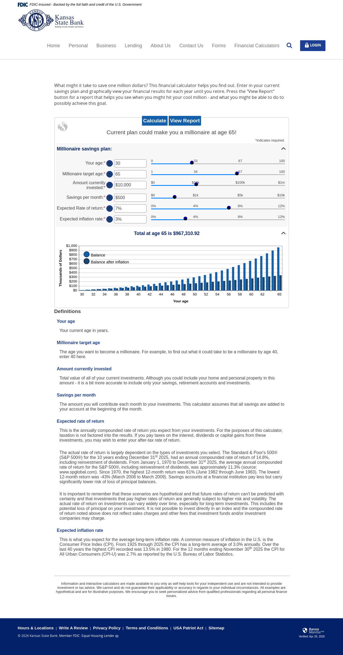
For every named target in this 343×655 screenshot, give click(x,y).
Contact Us (191, 45)
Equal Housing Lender (97, 635)
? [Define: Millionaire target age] (109, 174)
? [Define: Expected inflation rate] (109, 219)
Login (314, 45)
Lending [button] (133, 45)
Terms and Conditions (147, 628)
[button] (172, 148)
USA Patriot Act (188, 628)
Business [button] (106, 45)
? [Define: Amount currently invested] (109, 185)
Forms (219, 45)
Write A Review (73, 628)
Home (53, 45)
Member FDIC (69, 635)
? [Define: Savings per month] (109, 198)
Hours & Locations (36, 628)
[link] (312, 632)
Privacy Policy (107, 628)
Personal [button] (78, 45)
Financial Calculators (256, 45)
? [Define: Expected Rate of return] (109, 208)
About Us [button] (161, 45)
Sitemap (216, 628)
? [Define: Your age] (109, 163)
